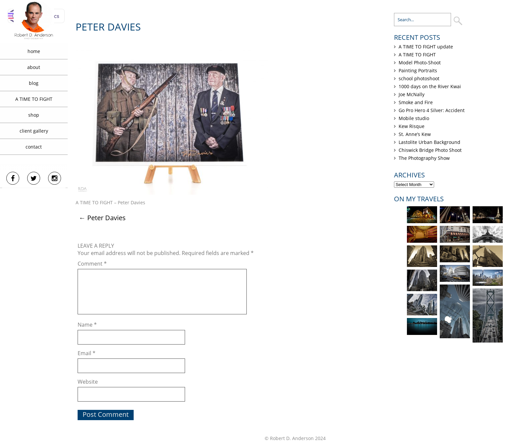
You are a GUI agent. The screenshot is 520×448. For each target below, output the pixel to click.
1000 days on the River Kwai (430, 86)
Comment (92, 263)
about (33, 67)
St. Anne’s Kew (415, 134)
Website (88, 381)
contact (34, 147)
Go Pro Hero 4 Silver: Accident (432, 110)
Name (87, 324)
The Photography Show (424, 158)
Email (87, 353)
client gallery (34, 131)
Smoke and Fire (416, 102)
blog (33, 83)
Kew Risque (411, 126)
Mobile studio (414, 118)
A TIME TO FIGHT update (426, 46)
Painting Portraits (418, 70)
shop (33, 115)
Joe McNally (411, 94)
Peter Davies (102, 217)
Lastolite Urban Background (429, 142)
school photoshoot (419, 78)
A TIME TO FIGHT (33, 99)
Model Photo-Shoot (420, 62)
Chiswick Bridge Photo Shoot (430, 150)
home (34, 51)
